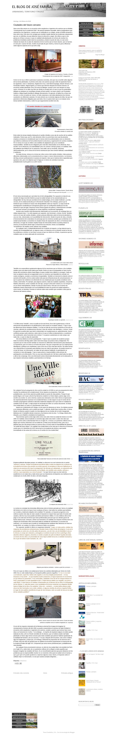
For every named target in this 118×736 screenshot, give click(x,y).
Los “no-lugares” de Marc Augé (95, 654)
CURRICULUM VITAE (84, 75)
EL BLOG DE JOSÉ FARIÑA (32, 7)
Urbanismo (23, 660)
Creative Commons (97, 83)
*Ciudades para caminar (85, 162)
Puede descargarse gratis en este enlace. (91, 366)
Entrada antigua (67, 673)
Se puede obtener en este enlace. (93, 342)
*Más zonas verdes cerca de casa (88, 153)
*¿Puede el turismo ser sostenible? (88, 159)
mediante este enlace (96, 420)
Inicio (45, 673)
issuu (72, 386)
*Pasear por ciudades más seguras (88, 163)
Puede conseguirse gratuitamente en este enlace (88, 495)
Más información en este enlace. (89, 232)
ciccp (72, 76)
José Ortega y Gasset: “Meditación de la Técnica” (93, 681)
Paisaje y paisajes (91, 586)
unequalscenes (70, 192)
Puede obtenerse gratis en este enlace (89, 534)
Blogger (72, 732)
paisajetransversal (69, 319)
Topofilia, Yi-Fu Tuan (92, 630)
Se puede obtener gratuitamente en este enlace (91, 282)
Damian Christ (70, 504)
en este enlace (87, 133)
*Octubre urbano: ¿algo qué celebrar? (89, 142)
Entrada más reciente (21, 673)
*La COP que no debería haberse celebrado (91, 144)
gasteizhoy (71, 264)
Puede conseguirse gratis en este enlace (91, 201)
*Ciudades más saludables (86, 140)
